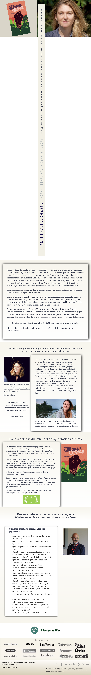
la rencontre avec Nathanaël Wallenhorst (38, 280)
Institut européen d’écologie (26, 493)
